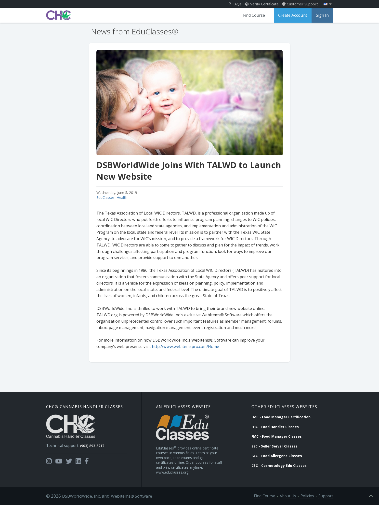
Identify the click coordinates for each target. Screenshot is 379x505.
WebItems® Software (130, 495)
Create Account (293, 15)
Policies (310, 495)
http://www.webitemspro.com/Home (185, 346)
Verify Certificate (262, 3)
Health (122, 197)
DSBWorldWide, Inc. (80, 495)
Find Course (255, 15)
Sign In (322, 15)
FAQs (235, 3)
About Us (292, 495)
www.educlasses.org (172, 471)
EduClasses (105, 197)
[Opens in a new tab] (49, 459)
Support (327, 495)
